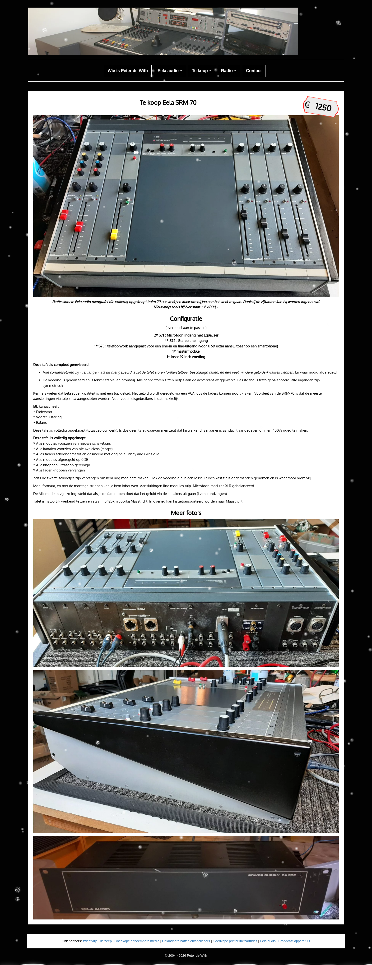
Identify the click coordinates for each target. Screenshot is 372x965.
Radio (228, 70)
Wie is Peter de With (128, 70)
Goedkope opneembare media (136, 941)
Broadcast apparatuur (294, 941)
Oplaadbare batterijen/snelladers (186, 941)
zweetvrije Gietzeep (97, 941)
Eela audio (170, 70)
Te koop (201, 70)
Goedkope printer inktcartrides (235, 941)
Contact (254, 70)
